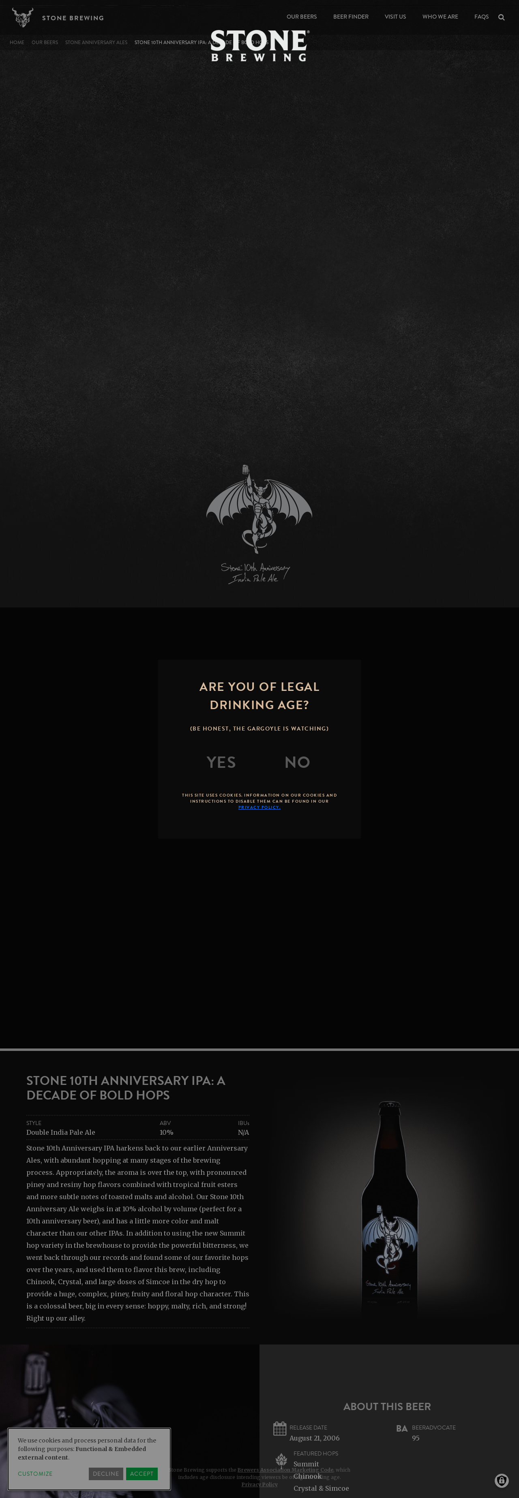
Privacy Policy (260, 1484)
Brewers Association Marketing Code (285, 1470)
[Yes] (222, 762)
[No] (297, 762)
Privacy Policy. (259, 807)
